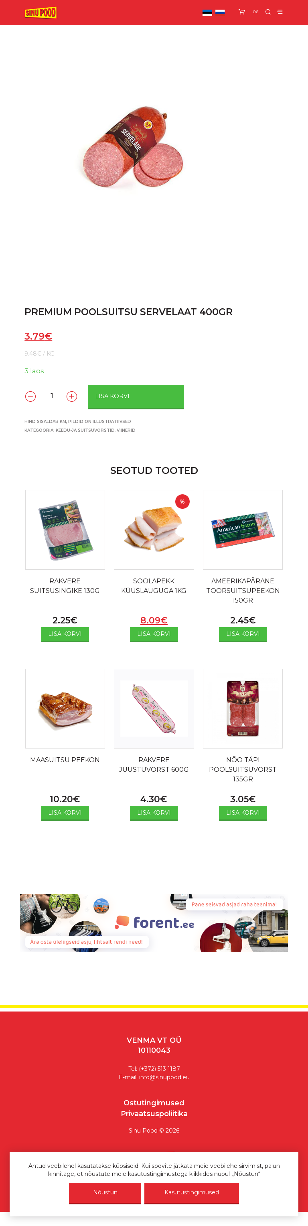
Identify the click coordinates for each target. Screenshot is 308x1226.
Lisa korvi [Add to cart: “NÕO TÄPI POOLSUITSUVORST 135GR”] (243, 812)
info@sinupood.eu (164, 1077)
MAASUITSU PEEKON (65, 760)
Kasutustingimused (191, 1192)
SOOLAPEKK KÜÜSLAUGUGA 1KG (153, 586)
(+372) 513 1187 (159, 1068)
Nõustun (105, 1192)
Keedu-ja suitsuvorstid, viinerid (96, 430)
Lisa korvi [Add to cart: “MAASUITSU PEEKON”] (65, 812)
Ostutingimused (154, 1103)
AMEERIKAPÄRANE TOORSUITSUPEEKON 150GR (243, 590)
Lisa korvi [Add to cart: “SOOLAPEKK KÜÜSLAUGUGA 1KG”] (154, 633)
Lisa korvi (112, 396)
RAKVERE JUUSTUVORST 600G (154, 764)
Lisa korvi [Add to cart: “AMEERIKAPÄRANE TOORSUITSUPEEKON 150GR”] (243, 633)
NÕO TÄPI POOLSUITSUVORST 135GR (243, 769)
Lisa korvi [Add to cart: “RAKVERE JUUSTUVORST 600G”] (154, 812)
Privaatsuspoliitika (154, 1113)
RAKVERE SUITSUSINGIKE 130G (65, 586)
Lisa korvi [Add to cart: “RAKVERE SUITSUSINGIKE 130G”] (65, 633)
